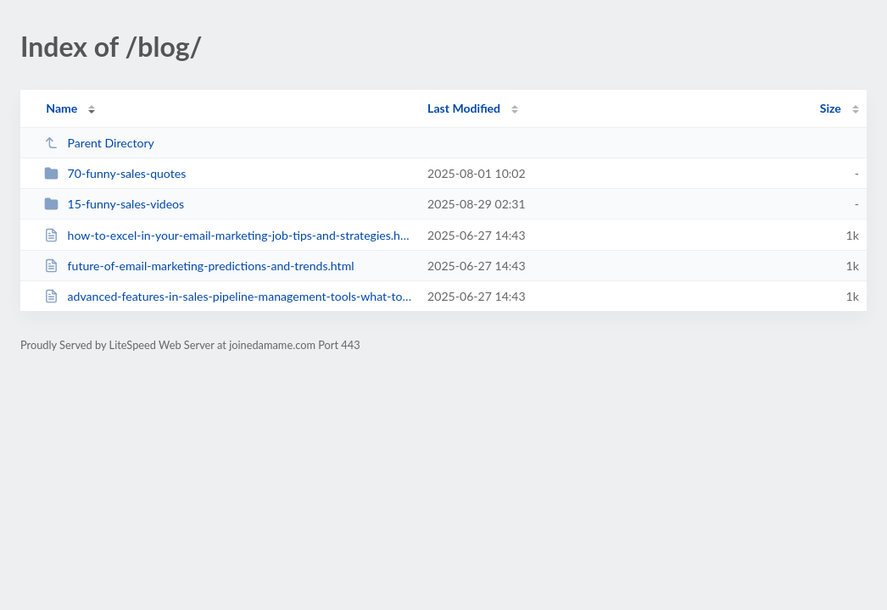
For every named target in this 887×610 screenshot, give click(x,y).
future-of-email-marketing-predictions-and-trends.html (199, 265)
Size (830, 108)
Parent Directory (99, 143)
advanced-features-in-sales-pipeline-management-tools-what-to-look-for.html (228, 296)
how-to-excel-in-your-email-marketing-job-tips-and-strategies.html (228, 235)
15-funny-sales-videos (114, 204)
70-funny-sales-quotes (115, 173)
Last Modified (463, 108)
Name (61, 108)
